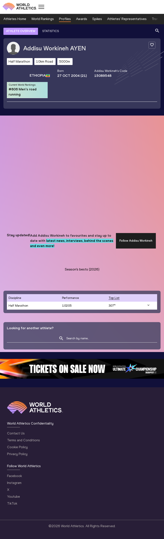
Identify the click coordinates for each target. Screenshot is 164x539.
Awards (81, 19)
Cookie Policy (17, 447)
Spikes (97, 19)
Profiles (65, 19)
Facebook (14, 476)
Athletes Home (14, 19)
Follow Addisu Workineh (135, 240)
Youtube (13, 496)
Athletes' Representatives (127, 19)
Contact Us (16, 433)
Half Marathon (18, 305)
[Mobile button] (41, 7)
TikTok (12, 503)
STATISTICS (50, 31)
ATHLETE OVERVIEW (20, 31)
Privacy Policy (17, 454)
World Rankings (42, 19)
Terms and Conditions (23, 440)
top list (114, 298)
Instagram (14, 483)
